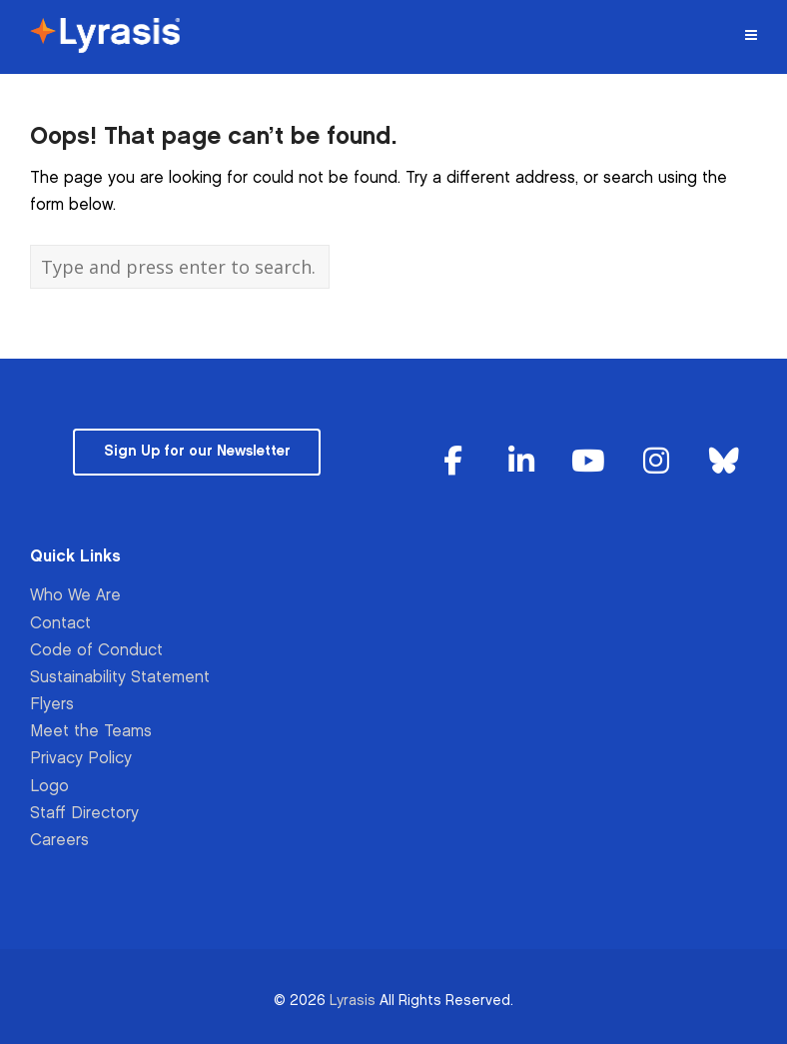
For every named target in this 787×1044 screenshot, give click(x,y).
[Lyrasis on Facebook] (453, 463)
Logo (49, 786)
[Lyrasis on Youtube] (588, 463)
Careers (59, 840)
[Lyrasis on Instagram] (656, 463)
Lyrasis (353, 1000)
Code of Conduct (96, 650)
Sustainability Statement (120, 677)
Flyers (52, 704)
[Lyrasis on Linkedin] (521, 463)
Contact (60, 623)
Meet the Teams (91, 731)
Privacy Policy (81, 758)
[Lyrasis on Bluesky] (724, 463)
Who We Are (75, 595)
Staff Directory (84, 813)
